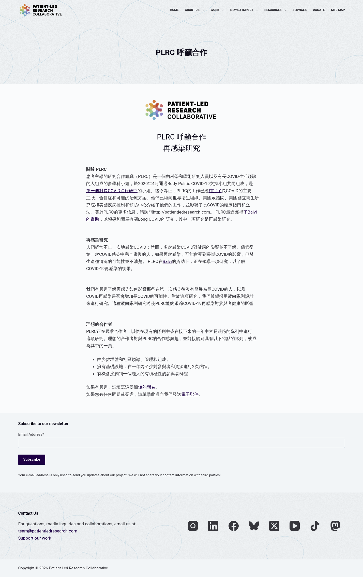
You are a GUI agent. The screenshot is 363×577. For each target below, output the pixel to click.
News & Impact (245, 10)
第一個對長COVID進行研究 (112, 190)
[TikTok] (315, 526)
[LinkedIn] (213, 526)
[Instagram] (193, 526)
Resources (276, 10)
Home (174, 10)
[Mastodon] (335, 526)
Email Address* (31, 434)
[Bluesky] (254, 526)
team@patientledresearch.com (47, 530)
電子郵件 (190, 394)
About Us (195, 10)
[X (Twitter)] (274, 526)
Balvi (167, 261)
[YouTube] (295, 526)
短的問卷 (146, 387)
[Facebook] (234, 526)
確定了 (215, 190)
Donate (319, 10)
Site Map (338, 10)
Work (218, 10)
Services (300, 10)
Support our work (34, 538)
